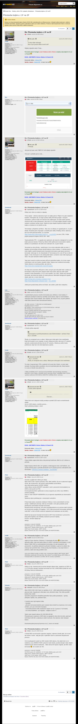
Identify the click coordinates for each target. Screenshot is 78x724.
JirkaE (6, 41)
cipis (6, 290)
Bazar (66, 6)
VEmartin (7, 585)
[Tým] (55, 701)
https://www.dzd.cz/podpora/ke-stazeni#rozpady (39, 266)
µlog (74, 6)
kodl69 (6, 535)
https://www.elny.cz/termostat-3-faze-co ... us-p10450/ (40, 234)
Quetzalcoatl (8, 207)
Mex (31, 38)
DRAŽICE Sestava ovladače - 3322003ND (44, 469)
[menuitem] (26, 11)
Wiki (71, 6)
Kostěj (6, 350)
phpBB (33, 706)
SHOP (62, 6)
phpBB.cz (43, 710)
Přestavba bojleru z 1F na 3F (16, 15)
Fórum (58, 6)
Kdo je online (7, 694)
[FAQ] (51, 701)
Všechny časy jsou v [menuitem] (66, 701)
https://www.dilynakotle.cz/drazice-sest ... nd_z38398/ (40, 281)
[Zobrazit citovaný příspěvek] (36, 39)
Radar (6, 475)
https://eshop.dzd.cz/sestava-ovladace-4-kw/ (38, 279)
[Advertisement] (39, 80)
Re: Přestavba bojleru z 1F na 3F (38, 32)
